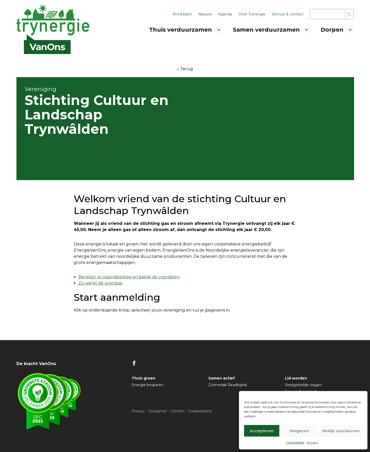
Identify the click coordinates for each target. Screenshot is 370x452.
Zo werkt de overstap (100, 283)
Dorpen (332, 29)
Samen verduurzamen (266, 29)
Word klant (182, 14)
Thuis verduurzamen (180, 29)
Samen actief (221, 378)
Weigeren (299, 430)
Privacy (312, 442)
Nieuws (205, 14)
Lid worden (296, 378)
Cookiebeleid (295, 442)
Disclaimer (157, 411)
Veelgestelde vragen (303, 385)
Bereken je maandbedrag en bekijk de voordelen (129, 276)
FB (134, 363)
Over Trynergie (252, 14)
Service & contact (287, 14)
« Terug (185, 68)
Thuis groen (143, 378)
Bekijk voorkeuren (340, 430)
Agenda (225, 14)
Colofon (177, 411)
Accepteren (262, 430)
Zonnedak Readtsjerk (227, 385)
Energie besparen (147, 385)
